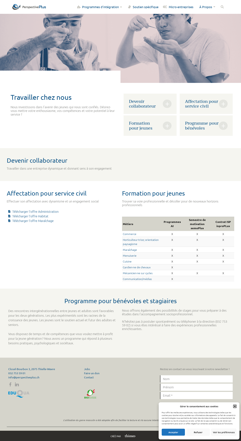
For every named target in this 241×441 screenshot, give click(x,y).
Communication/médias (137, 279)
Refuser (198, 432)
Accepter (173, 432)
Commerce (129, 234)
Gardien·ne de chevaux (137, 267)
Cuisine (127, 261)
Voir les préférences (224, 432)
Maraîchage (130, 249)
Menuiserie (129, 255)
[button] (234, 406)
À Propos (207, 7)
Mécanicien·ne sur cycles (138, 273)
